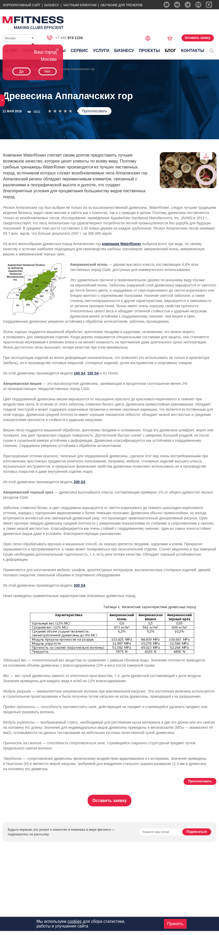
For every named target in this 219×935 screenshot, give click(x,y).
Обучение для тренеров (121, 5)
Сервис (79, 50)
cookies (74, 921)
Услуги (101, 50)
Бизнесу (51, 5)
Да (21, 71)
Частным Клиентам (79, 5)
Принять (175, 924)
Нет (47, 71)
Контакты (192, 50)
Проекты (149, 50)
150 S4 (93, 373)
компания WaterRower (121, 244)
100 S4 (79, 373)
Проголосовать (94, 111)
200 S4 (79, 482)
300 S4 (79, 585)
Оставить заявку (197, 38)
